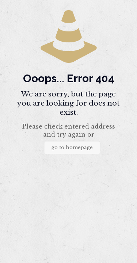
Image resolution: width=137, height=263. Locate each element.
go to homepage (72, 147)
